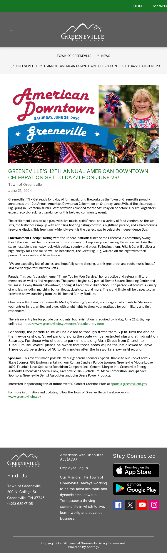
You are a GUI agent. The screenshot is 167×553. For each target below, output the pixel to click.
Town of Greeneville (74, 56)
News (105, 56)
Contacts (159, 6)
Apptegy (93, 547)
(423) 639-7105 (20, 503)
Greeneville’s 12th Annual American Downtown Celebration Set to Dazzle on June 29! (88, 66)
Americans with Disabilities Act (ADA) (81, 457)
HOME (139, 6)
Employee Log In (74, 468)
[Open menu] (11, 29)
